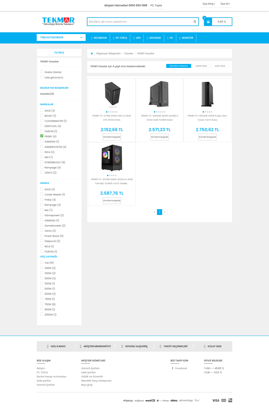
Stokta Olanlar (53, 72)
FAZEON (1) (51, 131)
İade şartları (44, 380)
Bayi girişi (86, 385)
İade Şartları (88, 372)
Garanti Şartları (46, 385)
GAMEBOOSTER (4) (55, 147)
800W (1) (50, 309)
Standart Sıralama (179, 65)
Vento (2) (50, 231)
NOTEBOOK (99, 38)
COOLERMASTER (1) (56, 121)
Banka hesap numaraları (51, 376)
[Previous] (154, 212)
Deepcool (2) (52, 241)
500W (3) (50, 278)
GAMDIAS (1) (52, 141)
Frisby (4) (50, 199)
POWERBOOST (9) (55, 162)
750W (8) (50, 304)
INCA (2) (50, 152)
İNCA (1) (49, 246)
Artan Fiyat (220, 65)
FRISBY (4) (50, 136)
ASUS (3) (50, 110)
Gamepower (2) (54, 215)
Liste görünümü (54, 77)
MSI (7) (49, 157)
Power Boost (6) (54, 236)
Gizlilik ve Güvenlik (92, 376)
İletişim (41, 368)
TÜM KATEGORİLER (51, 37)
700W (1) (50, 299)
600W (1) (50, 288)
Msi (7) (49, 210)
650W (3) (50, 294)
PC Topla (156, 5)
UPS (137, 38)
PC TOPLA (120, 38)
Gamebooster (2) (55, 225)
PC (170, 38)
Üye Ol (225, 3)
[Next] (164, 212)
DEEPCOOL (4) (53, 126)
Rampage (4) (53, 167)
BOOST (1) (50, 116)
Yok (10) (49, 262)
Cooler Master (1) (55, 194)
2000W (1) (50, 314)
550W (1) (50, 283)
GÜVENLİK (154, 38)
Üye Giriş (209, 3)
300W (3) (50, 268)
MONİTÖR (186, 38)
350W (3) (50, 273)
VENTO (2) (51, 172)
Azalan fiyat (201, 65)
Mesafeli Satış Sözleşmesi (96, 380)
